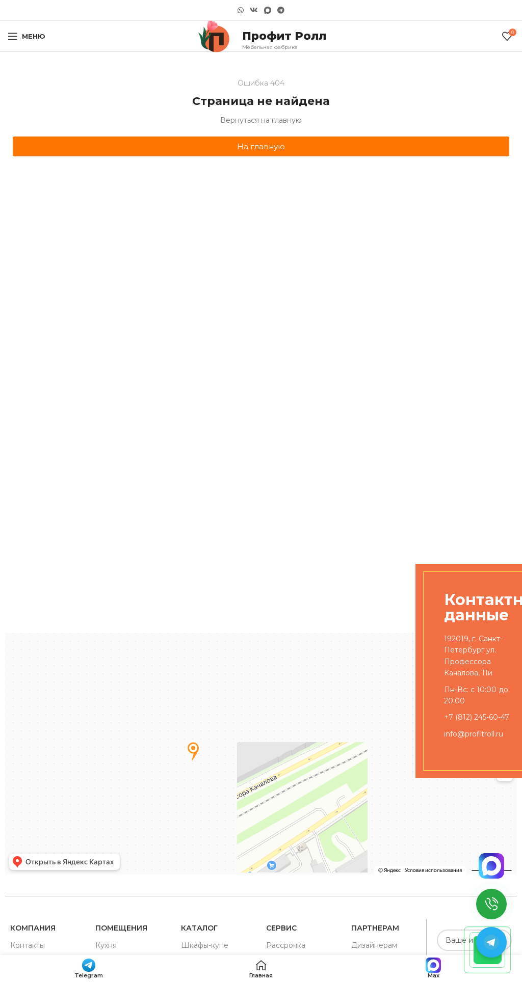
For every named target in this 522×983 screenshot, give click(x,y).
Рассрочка (285, 945)
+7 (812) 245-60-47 (476, 717)
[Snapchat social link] (267, 10)
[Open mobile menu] (26, 36)
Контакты (27, 945)
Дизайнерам (374, 945)
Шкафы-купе (204, 945)
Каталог (199, 928)
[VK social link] (254, 10)
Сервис (281, 928)
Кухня (106, 945)
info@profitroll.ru (473, 734)
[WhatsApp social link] (240, 10)
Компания (33, 928)
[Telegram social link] (281, 10)
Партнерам (375, 928)
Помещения (121, 928)
